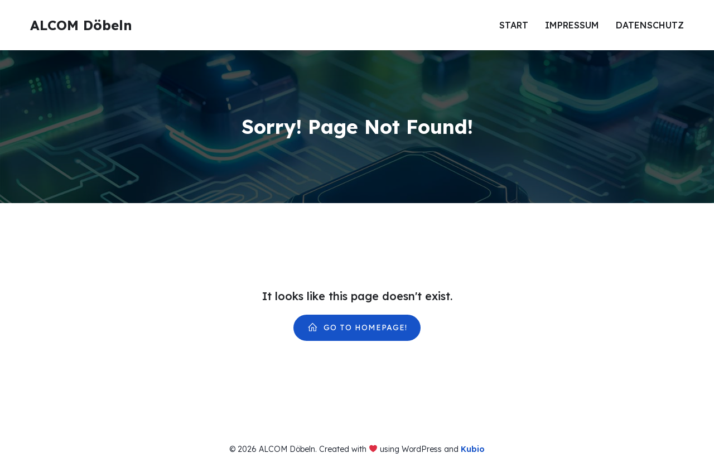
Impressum (572, 25)
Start (513, 25)
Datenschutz (650, 25)
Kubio (473, 449)
